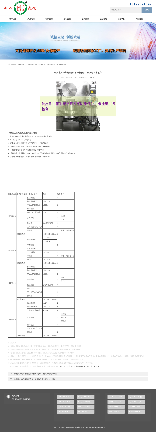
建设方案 (67, 19)
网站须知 (139, 19)
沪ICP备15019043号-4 (59, 427)
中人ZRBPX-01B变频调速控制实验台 (66, 397)
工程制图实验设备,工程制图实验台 (137, 407)
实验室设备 (78, 427)
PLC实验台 (71, 427)
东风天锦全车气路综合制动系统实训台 (137, 412)
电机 (12, 143)
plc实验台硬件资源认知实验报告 (66, 412)
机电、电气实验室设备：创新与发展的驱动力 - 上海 (35, 379)
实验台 (38, 157)
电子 (59, 153)
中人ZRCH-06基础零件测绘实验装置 (66, 402)
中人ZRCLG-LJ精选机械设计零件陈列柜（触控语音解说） (137, 397)
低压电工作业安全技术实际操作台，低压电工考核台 (79, 366)
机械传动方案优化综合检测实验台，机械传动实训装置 (36, 374)
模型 (9, 194)
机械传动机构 (94, 427)
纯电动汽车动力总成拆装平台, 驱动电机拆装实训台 (116, 412)
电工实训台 (86, 427)
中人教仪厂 (91, 77)
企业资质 (103, 19)
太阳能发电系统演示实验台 (66, 407)
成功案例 (85, 19)
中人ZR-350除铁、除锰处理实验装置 (86, 402)
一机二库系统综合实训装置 (86, 407)
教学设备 (13, 19)
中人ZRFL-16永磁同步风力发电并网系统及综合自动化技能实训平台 (116, 397)
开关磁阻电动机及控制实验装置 (86, 412)
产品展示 (31, 19)
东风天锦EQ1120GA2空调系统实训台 (116, 407)
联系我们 (121, 19)
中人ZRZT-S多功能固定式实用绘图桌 (86, 397)
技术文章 (49, 19)
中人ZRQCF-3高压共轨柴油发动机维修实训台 (137, 402)
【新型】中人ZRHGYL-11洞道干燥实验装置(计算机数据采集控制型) (116, 402)
